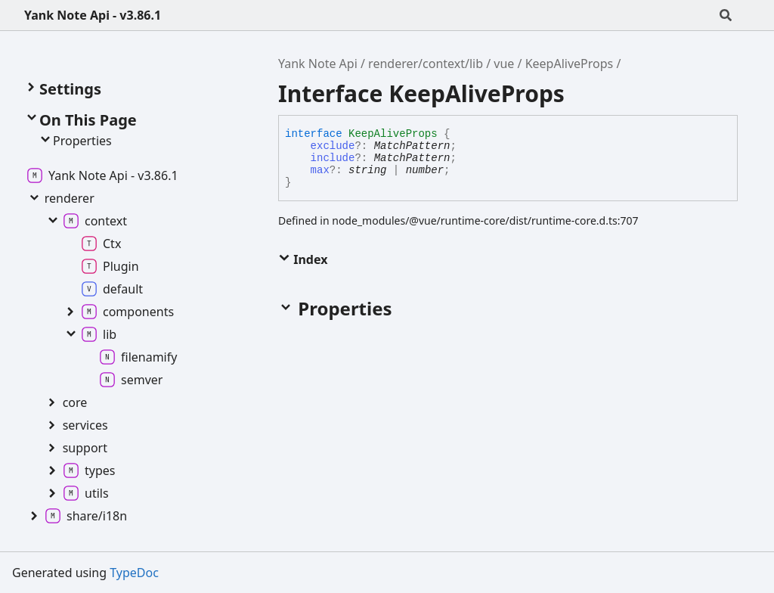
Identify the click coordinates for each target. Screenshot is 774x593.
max (320, 170)
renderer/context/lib (425, 63)
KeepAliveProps (569, 63)
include (333, 158)
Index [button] (302, 259)
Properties (75, 140)
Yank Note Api (318, 63)
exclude (333, 146)
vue (504, 63)
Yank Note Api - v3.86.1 (92, 15)
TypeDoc (134, 572)
